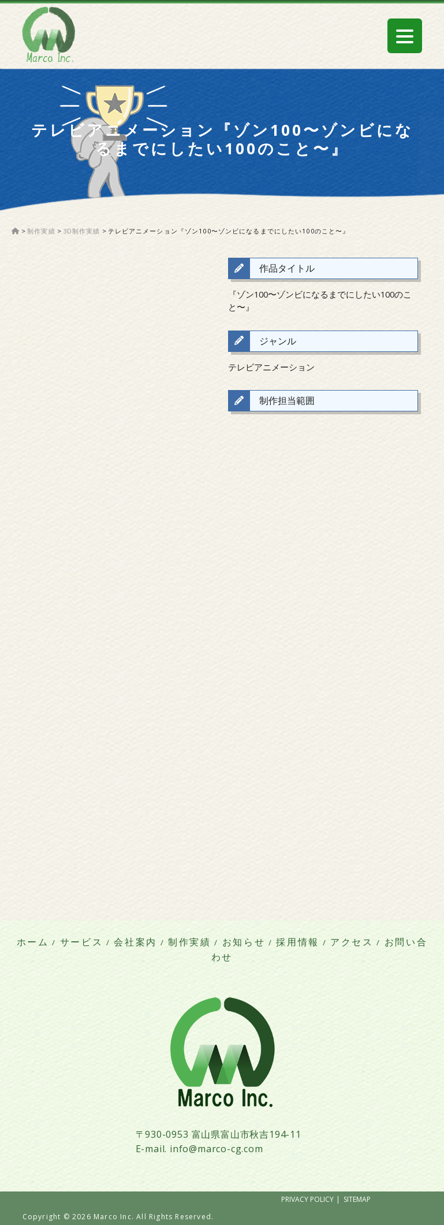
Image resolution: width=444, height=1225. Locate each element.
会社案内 (135, 942)
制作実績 (189, 942)
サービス (81, 942)
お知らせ (244, 942)
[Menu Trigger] (404, 35)
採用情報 (297, 942)
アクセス (352, 942)
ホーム (33, 942)
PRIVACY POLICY (307, 1199)
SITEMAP (357, 1199)
